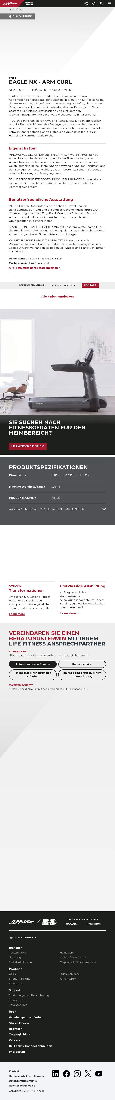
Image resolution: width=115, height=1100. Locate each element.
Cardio (13, 974)
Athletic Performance (73, 957)
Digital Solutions (69, 974)
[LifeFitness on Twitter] (88, 1079)
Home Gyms (67, 952)
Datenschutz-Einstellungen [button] (26, 1076)
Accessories (15, 983)
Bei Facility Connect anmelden (30, 1046)
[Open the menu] (110, 4)
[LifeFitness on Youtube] (98, 1079)
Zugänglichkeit (19, 1034)
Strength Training (19, 978)
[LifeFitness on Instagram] (77, 1079)
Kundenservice (82, 664)
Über (12, 1011)
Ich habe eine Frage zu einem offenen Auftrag (82, 674)
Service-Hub (16, 1000)
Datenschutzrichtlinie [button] (23, 1080)
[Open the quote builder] (102, 4)
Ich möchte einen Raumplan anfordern (33, 674)
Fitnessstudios (17, 952)
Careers (14, 1040)
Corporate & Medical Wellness (78, 962)
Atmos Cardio (68, 978)
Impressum (17, 1051)
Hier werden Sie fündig (27, 446)
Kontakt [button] (14, 1071)
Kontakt (90, 285)
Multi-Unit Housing (20, 962)
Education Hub (18, 1005)
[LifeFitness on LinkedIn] (55, 1079)
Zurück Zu (17, 9)
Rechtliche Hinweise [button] (22, 1085)
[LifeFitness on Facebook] (66, 1079)
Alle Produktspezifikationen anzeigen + (34, 267)
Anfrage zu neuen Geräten (33, 664)
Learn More (17, 614)
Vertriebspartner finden (26, 1017)
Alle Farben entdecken (57, 296)
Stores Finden (19, 1023)
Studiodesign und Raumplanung (29, 995)
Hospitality (15, 957)
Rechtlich (15, 1028)
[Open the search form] (94, 4)
